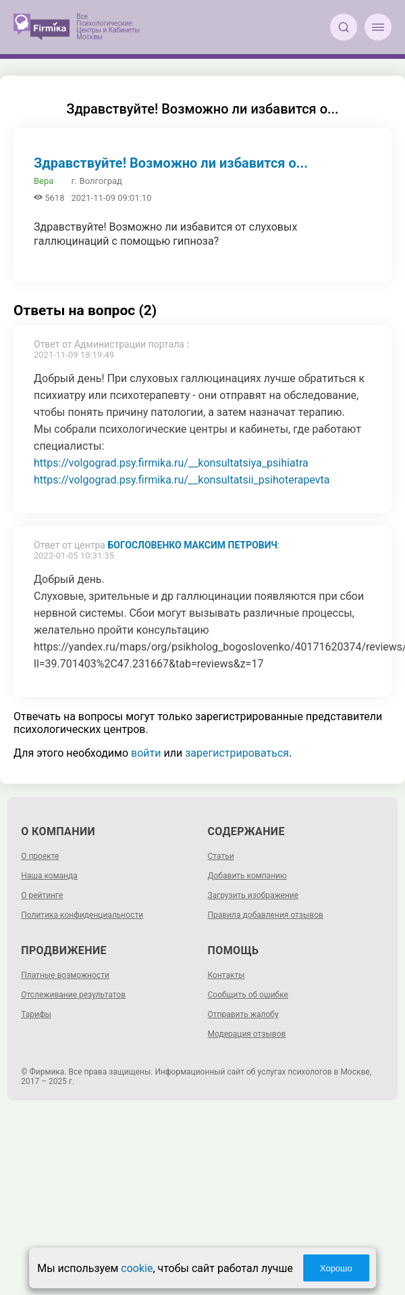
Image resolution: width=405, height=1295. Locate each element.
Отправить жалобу (243, 1014)
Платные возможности (65, 975)
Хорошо (336, 1268)
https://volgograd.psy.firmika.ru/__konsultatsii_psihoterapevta (182, 479)
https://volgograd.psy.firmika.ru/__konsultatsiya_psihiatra (171, 462)
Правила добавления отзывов (265, 915)
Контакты (226, 975)
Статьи (221, 856)
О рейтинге (42, 895)
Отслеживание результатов (73, 994)
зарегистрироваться (237, 753)
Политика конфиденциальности (82, 915)
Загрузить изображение (253, 895)
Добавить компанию (247, 875)
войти (146, 753)
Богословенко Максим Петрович (192, 545)
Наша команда (49, 875)
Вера (43, 181)
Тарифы (36, 1014)
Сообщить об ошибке (248, 994)
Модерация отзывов (247, 1034)
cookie (137, 1268)
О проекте (40, 856)
